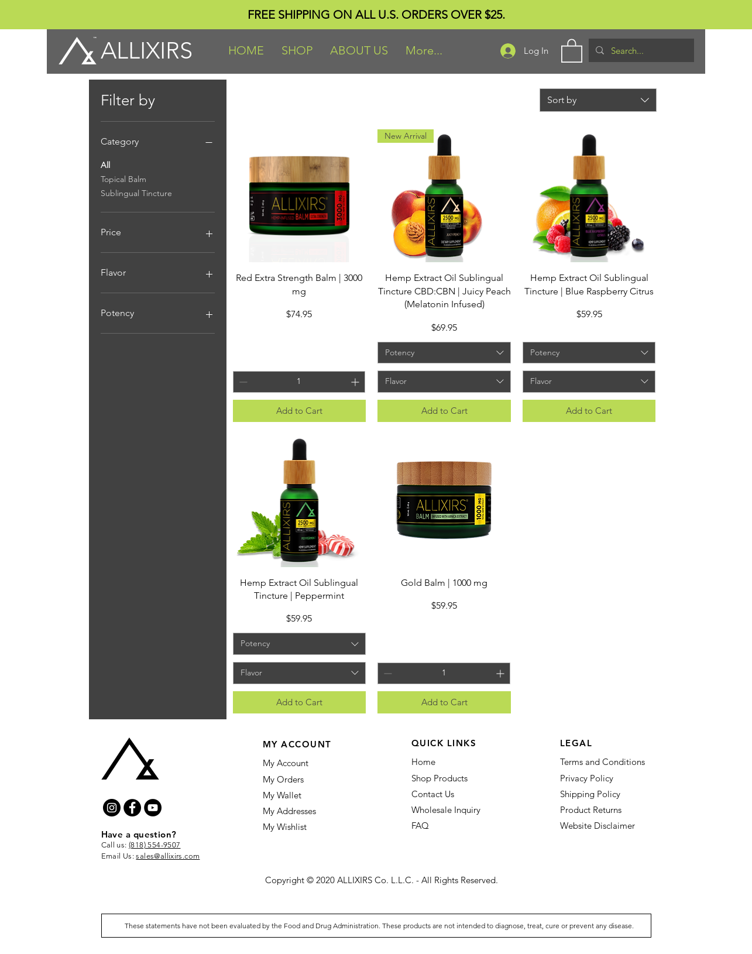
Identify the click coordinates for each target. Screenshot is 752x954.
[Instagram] (112, 807)
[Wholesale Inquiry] (451, 809)
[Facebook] (132, 807)
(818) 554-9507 (154, 844)
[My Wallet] (295, 794)
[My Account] (308, 762)
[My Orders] (283, 779)
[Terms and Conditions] (605, 761)
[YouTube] (153, 807)
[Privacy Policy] (588, 777)
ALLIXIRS (147, 50)
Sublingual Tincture (136, 192)
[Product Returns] (593, 809)
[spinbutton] (299, 382)
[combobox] (598, 100)
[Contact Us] (444, 793)
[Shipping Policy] (592, 793)
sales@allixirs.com (168, 856)
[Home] (456, 761)
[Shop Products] (439, 777)
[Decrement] (242, 382)
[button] (297, 50)
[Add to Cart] (299, 411)
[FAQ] (420, 825)
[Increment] (356, 382)
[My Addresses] (296, 810)
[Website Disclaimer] (600, 825)
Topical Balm (123, 178)
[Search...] (640, 50)
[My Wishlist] (303, 826)
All (105, 164)
